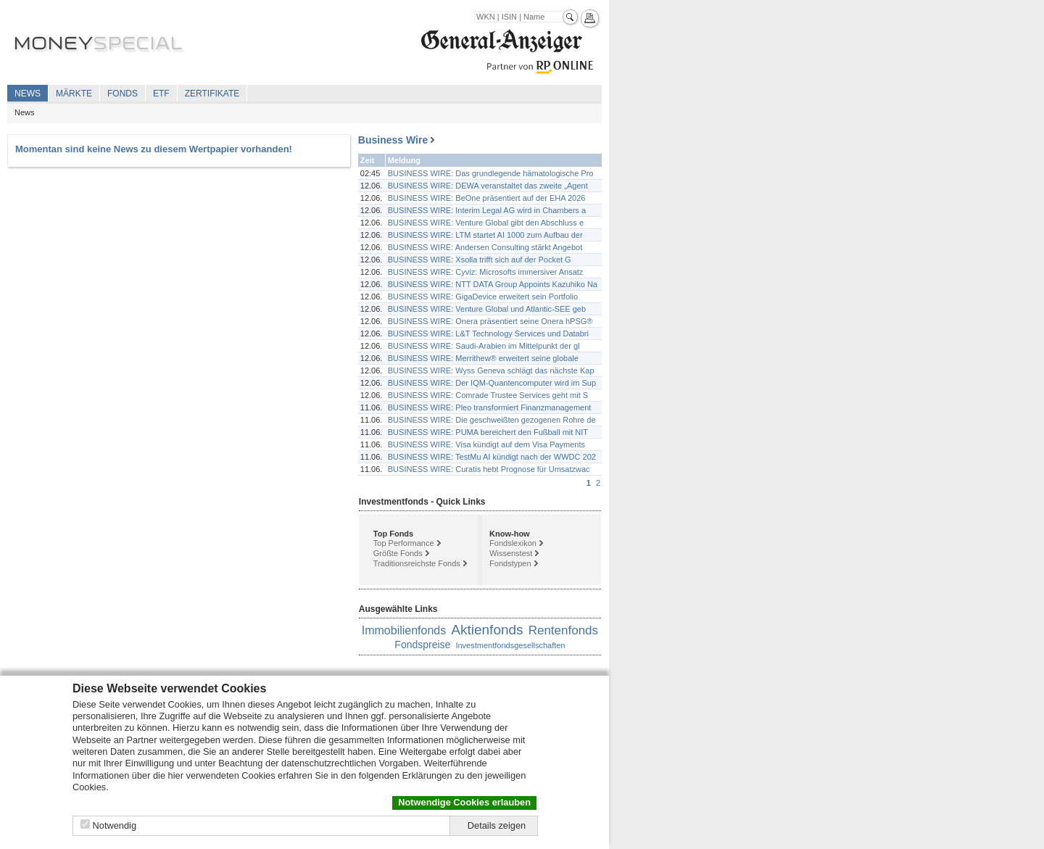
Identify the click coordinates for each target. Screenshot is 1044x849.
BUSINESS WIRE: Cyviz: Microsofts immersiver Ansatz (486, 272)
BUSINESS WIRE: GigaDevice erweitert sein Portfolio (483, 296)
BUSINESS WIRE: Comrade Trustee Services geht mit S (488, 395)
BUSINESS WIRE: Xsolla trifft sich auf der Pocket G (479, 259)
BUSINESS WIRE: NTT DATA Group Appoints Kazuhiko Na (492, 284)
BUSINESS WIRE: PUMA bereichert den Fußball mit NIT (488, 432)
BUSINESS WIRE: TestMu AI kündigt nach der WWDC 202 (492, 456)
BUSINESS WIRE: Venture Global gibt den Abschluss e (486, 222)
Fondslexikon (512, 543)
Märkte (74, 93)
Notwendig (114, 825)
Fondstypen (510, 563)
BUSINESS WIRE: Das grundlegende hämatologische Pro (491, 173)
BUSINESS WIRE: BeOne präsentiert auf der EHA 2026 (487, 198)
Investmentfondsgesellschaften (510, 645)
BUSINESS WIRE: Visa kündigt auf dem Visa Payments (486, 444)
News (27, 93)
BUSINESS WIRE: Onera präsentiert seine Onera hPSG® (490, 321)
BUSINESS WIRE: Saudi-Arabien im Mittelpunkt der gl (484, 345)
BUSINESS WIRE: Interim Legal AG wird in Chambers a (487, 210)
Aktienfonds (487, 629)
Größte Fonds (398, 553)
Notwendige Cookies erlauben (464, 802)
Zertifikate (212, 93)
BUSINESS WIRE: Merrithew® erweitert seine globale (483, 358)
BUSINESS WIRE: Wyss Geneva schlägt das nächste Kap (491, 370)
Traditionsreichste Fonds (416, 563)
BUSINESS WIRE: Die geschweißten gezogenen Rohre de (492, 419)
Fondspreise (422, 644)
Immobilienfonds (404, 630)
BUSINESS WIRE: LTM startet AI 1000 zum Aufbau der (485, 235)
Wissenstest (510, 553)
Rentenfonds (563, 630)
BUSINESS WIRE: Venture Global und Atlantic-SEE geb (487, 309)
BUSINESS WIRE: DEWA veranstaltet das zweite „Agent (488, 185)
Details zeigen (497, 825)
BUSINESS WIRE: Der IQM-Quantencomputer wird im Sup (492, 382)
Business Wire (393, 140)
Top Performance (403, 543)
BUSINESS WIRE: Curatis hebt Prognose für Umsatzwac (489, 469)
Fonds (122, 93)
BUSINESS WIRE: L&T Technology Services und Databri (488, 333)
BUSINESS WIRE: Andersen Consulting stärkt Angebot (485, 247)
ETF (161, 93)
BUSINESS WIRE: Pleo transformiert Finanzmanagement (490, 407)
